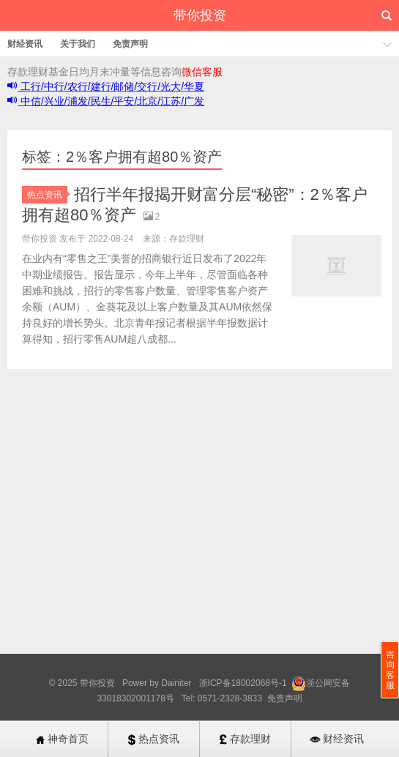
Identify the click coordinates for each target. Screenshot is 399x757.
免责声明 (130, 44)
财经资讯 (24, 44)
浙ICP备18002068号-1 (244, 683)
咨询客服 (390, 669)
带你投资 (200, 15)
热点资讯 (47, 195)
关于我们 (77, 44)
